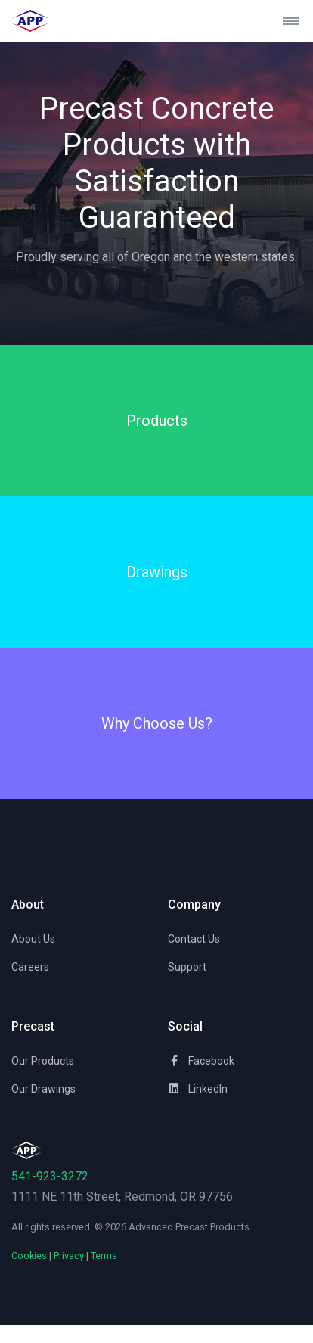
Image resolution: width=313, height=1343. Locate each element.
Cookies (29, 1255)
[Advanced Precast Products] (43, 21)
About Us (33, 939)
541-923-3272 (49, 1176)
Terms (104, 1255)
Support (187, 967)
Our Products (42, 1061)
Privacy (69, 1255)
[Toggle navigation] (285, 21)
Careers (30, 967)
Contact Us (194, 939)
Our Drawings (43, 1089)
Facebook (201, 1061)
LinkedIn (198, 1089)
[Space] (26, 1149)
